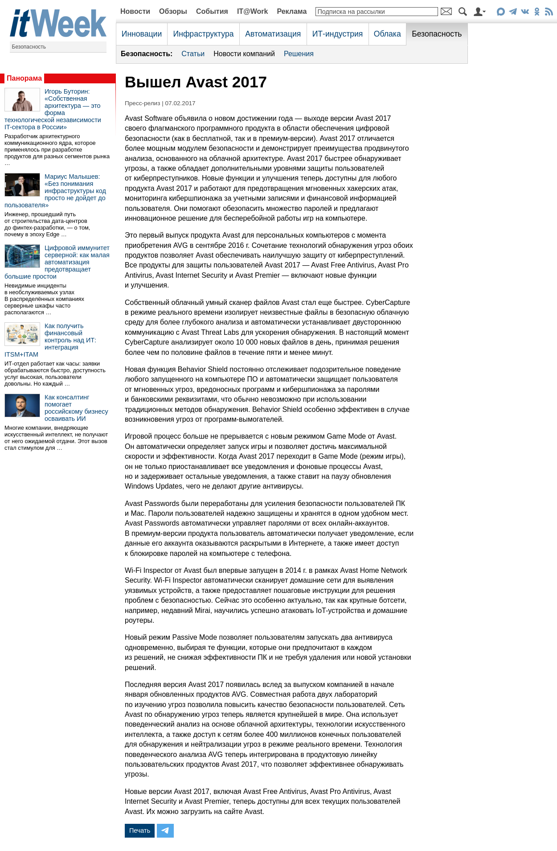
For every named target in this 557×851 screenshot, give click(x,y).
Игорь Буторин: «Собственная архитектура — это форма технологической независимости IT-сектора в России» (52, 109)
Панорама (24, 78)
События (212, 11)
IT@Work (252, 11)
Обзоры (173, 11)
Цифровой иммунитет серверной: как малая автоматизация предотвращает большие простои (57, 262)
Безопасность (29, 47)
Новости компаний (244, 54)
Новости (135, 11)
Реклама (292, 11)
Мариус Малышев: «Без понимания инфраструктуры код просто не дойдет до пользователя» (55, 191)
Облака (387, 33)
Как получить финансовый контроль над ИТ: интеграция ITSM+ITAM (50, 340)
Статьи (193, 54)
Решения (299, 54)
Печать (139, 830)
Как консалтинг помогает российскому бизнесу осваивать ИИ (76, 408)
